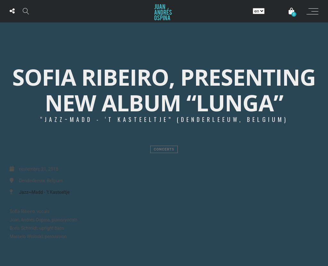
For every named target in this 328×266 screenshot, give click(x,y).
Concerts (164, 149)
